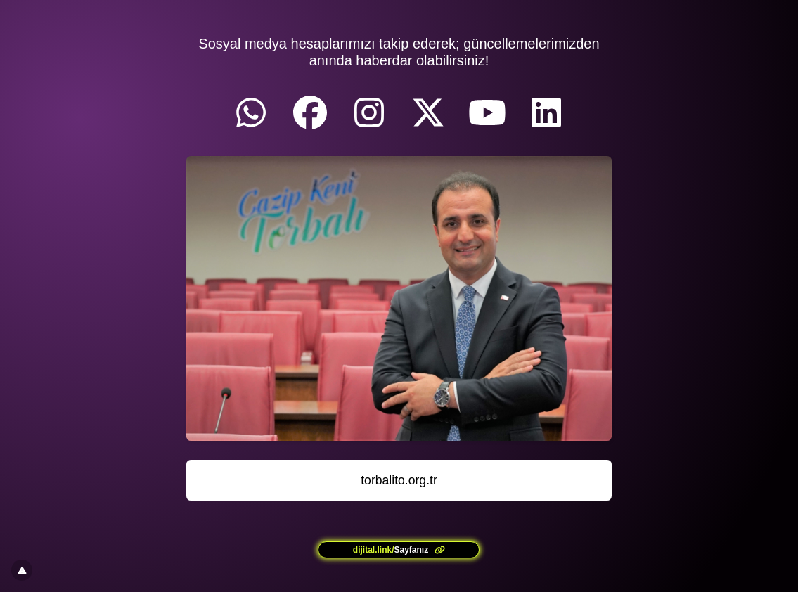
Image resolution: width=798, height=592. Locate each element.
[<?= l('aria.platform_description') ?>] (399, 549)
